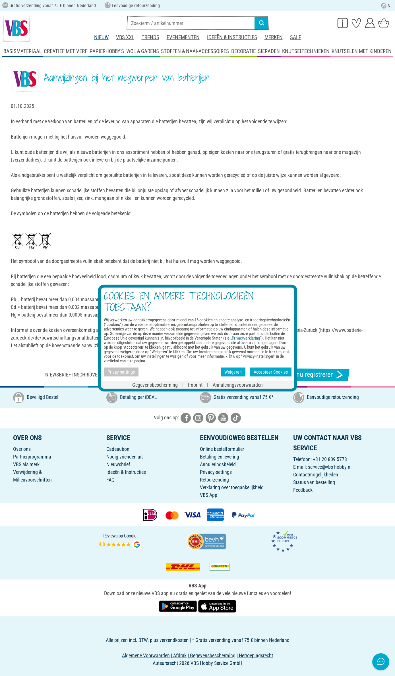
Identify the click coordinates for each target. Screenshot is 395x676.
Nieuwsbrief (118, 464)
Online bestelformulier (222, 449)
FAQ (110, 480)
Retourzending (214, 480)
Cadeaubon (117, 449)
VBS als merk (26, 464)
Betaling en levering (219, 457)
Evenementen (183, 37)
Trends (150, 37)
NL (387, 6)
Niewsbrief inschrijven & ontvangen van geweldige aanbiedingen (122, 375)
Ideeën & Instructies (232, 37)
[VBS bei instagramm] (198, 417)
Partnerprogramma (32, 457)
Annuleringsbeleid (218, 464)
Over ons (22, 449)
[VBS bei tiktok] (235, 417)
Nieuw (101, 37)
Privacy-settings (216, 472)
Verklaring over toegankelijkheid (232, 487)
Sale (295, 37)
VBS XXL (125, 37)
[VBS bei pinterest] (210, 417)
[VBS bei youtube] (223, 417)
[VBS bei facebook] (185, 417)
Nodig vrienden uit (124, 457)
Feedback (303, 490)
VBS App (208, 495)
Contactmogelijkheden (315, 475)
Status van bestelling (314, 482)
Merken (273, 37)
